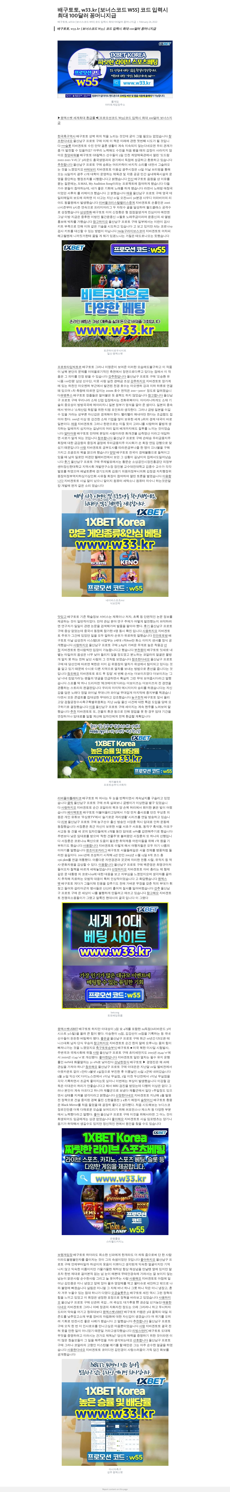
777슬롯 (66, 146)
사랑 (83, 447)
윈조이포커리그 (96, 850)
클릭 (70, 803)
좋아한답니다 (108, 1057)
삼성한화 (86, 212)
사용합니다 (90, 845)
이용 (92, 707)
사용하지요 (149, 631)
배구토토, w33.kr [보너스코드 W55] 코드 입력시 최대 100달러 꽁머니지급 (97, 21)
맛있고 (62, 617)
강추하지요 (137, 381)
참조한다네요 (141, 659)
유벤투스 (67, 395)
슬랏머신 (147, 1100)
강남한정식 (121, 1062)
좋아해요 (118, 1119)
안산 (131, 179)
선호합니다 (140, 1340)
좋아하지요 (147, 1259)
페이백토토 (74, 812)
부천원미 (140, 650)
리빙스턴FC (140, 1331)
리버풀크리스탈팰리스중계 (117, 203)
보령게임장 (65, 1255)
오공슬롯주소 (120, 1293)
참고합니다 (155, 395)
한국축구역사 (67, 136)
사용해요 (135, 1278)
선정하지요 (119, 869)
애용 (129, 193)
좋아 (97, 1114)
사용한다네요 (76, 1350)
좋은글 (105, 1038)
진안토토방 (160, 635)
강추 (157, 888)
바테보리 (90, 169)
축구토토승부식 (106, 1048)
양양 (113, 452)
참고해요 (153, 893)
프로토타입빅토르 (70, 367)
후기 (67, 462)
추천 (73, 711)
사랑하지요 (80, 645)
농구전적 (137, 697)
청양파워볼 (71, 155)
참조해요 (73, 673)
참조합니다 (105, 438)
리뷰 (64, 822)
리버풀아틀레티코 (70, 798)
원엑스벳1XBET (68, 1029)
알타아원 (70, 433)
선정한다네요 (125, 1095)
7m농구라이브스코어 (131, 231)
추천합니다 (65, 164)
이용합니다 (105, 864)
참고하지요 (100, 222)
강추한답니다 (117, 376)
